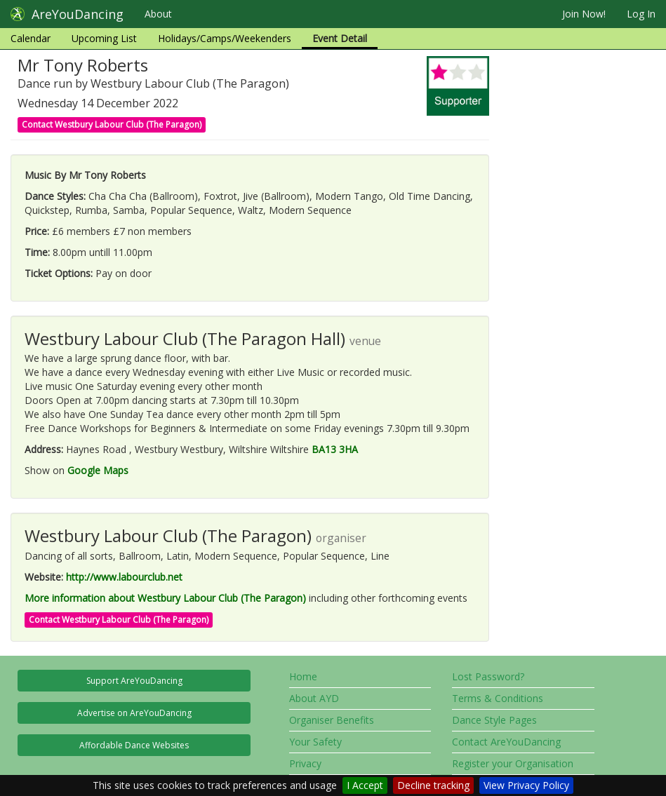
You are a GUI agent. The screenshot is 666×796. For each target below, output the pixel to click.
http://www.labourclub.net (124, 576)
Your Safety (315, 741)
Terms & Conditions (497, 698)
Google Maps (97, 470)
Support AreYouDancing (134, 681)
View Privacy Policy (526, 785)
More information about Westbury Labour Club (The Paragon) (165, 598)
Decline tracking (433, 785)
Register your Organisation (512, 763)
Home (303, 676)
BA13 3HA (335, 449)
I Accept (365, 785)
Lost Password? (488, 676)
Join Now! (584, 13)
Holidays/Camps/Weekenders (224, 38)
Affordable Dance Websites (134, 745)
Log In (641, 13)
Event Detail (339, 38)
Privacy (305, 763)
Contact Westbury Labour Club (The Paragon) (111, 124)
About (158, 13)
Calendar (31, 38)
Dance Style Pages (494, 720)
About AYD (314, 698)
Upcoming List (104, 38)
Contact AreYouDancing (506, 741)
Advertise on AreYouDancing (134, 713)
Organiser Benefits (331, 720)
